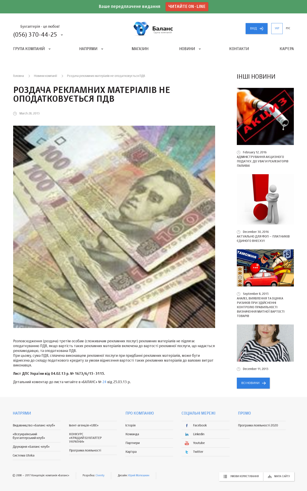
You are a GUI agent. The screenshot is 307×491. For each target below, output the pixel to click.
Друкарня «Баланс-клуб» (31, 446)
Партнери (132, 443)
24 (104, 382)
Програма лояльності (85, 450)
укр (277, 28)
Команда (132, 434)
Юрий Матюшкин (138, 475)
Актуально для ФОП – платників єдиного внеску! (263, 239)
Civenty (100, 475)
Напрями (88, 49)
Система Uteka (23, 455)
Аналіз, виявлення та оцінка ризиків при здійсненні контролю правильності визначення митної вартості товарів (260, 307)
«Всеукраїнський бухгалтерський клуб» (29, 436)
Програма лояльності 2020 (258, 425)
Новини (187, 49)
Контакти (239, 49)
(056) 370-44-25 (35, 35)
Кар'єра (287, 49)
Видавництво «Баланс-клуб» (34, 425)
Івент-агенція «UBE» (83, 425)
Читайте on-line (186, 7)
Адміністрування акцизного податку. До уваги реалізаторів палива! (262, 161)
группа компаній (153, 28)
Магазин (140, 49)
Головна (18, 76)
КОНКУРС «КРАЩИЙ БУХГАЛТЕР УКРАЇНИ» (85, 438)
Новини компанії (45, 76)
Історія (130, 425)
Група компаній (29, 49)
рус (288, 28)
